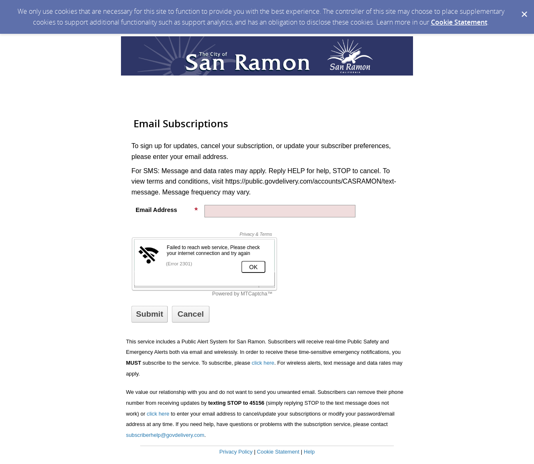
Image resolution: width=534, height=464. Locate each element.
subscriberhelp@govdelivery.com (165, 435)
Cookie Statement (459, 22)
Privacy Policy (236, 452)
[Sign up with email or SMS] (149, 314)
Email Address (167, 210)
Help (309, 452)
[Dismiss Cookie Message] (523, 8)
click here (263, 363)
